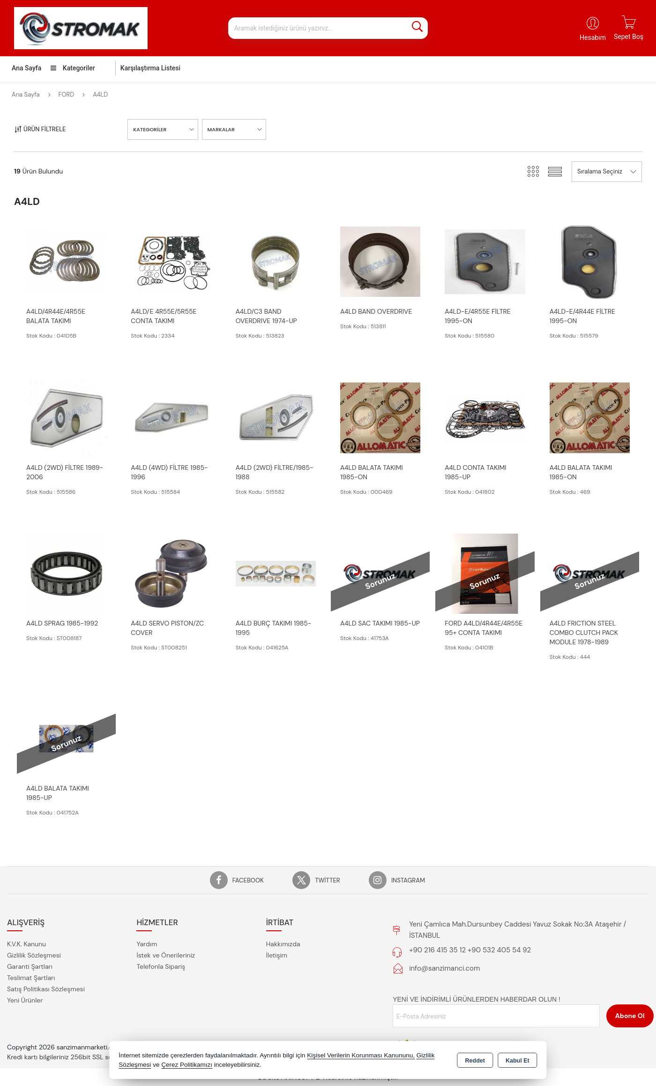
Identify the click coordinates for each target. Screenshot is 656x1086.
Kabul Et (517, 1060)
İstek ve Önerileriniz (165, 955)
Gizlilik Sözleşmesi (34, 955)
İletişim (276, 955)
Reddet (475, 1060)
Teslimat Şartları (31, 977)
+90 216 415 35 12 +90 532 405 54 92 (470, 950)
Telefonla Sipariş (160, 966)
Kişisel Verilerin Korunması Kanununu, (361, 1055)
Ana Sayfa (26, 68)
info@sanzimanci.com (444, 968)
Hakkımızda (283, 944)
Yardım (146, 944)
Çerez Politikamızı (186, 1064)
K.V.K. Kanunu (26, 944)
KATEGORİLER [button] (149, 129)
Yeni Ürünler (25, 1000)
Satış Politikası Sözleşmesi (46, 989)
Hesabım (593, 37)
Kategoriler (73, 68)
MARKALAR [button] (221, 129)
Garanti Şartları (29, 966)
